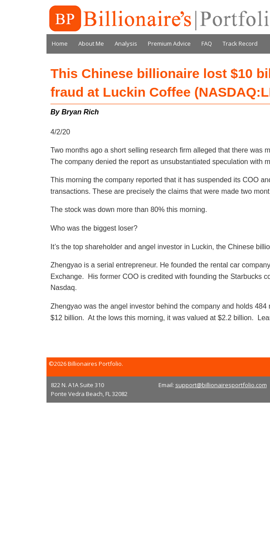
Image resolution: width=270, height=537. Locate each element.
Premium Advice (169, 43)
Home (60, 43)
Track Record (240, 43)
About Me (91, 43)
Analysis (126, 43)
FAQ (206, 43)
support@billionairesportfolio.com (221, 385)
